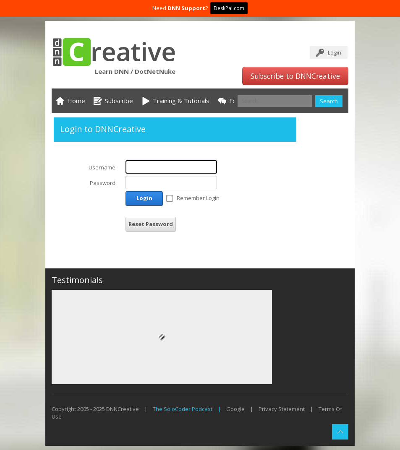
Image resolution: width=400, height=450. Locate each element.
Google (235, 409)
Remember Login (198, 198)
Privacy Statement (282, 409)
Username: (103, 167)
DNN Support (186, 8)
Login (334, 52)
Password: (103, 183)
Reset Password (150, 224)
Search (329, 101)
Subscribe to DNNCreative (295, 76)
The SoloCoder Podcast (182, 409)
